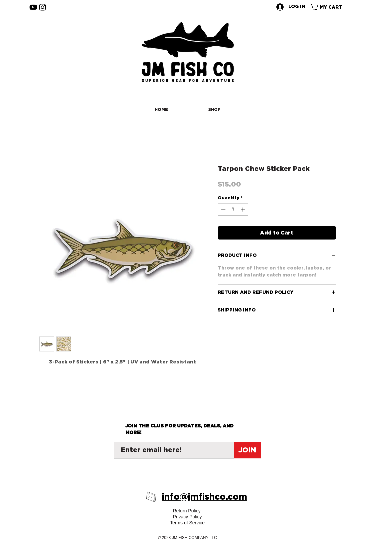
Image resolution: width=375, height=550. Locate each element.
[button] (329, 7)
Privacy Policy (187, 516)
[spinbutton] (232, 209)
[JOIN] (247, 450)
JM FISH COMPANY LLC (194, 537)
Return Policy (187, 510)
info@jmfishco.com (204, 497)
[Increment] (243, 209)
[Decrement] (223, 209)
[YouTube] (33, 7)
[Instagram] (42, 7)
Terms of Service (187, 522)
